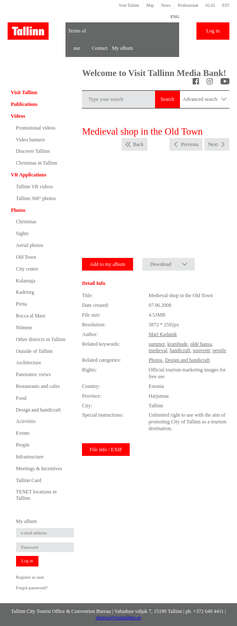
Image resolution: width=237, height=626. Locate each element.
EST (225, 5)
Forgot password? (32, 587)
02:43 (210, 5)
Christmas (26, 222)
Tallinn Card (28, 480)
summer (157, 344)
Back (138, 144)
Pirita (21, 304)
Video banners (30, 140)
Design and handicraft (38, 410)
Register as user (30, 577)
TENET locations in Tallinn (36, 495)
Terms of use (77, 34)
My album (122, 48)
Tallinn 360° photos (36, 198)
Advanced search (204, 99)
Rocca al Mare (31, 316)
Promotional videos (36, 128)
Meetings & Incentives (39, 469)
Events (23, 433)
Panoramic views (33, 374)
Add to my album (107, 264)
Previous (190, 144)
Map (150, 5)
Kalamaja (25, 281)
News (166, 5)
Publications (24, 104)
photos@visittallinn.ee (118, 618)
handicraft (180, 350)
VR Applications (28, 175)
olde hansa (201, 344)
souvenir (201, 350)
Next (213, 144)
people (219, 350)
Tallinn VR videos (34, 187)
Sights (22, 233)
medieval (158, 350)
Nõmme (24, 328)
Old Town (26, 257)
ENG (174, 16)
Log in (213, 31)
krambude (177, 344)
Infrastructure (30, 457)
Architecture (28, 363)
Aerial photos (30, 245)
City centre (27, 269)
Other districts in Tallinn (40, 339)
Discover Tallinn (33, 151)
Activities (26, 421)
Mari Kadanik (163, 334)
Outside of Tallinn (34, 351)
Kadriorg (25, 292)
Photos (18, 210)
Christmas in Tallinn (36, 163)
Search (167, 99)
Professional (188, 5)
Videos (18, 116)
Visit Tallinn (129, 5)
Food (21, 398)
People (23, 445)
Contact (99, 48)
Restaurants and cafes (38, 386)
